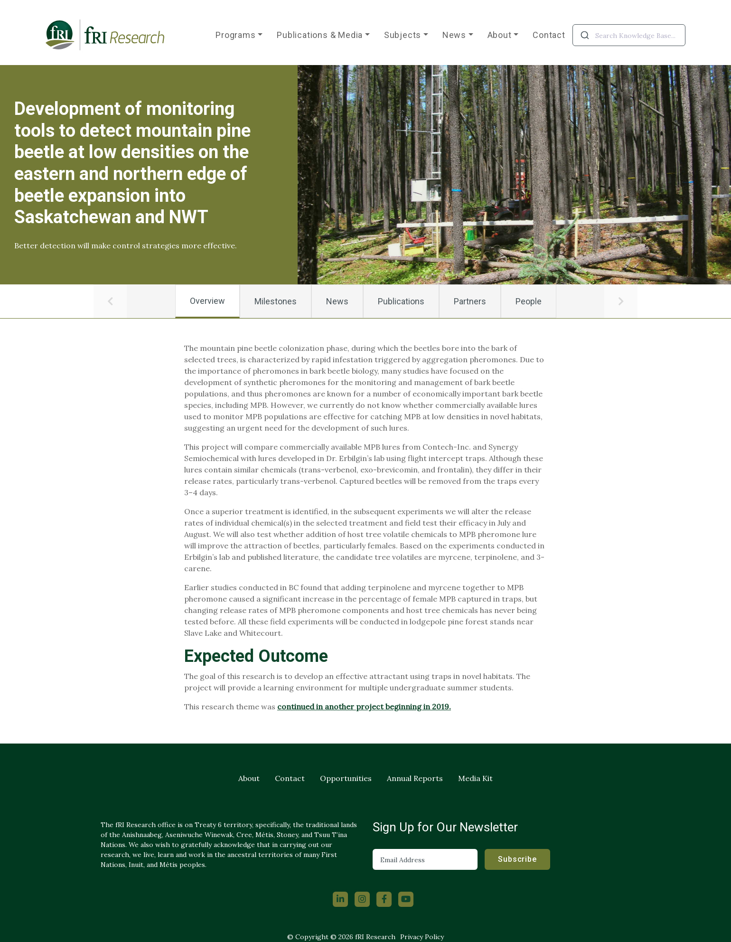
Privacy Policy (422, 937)
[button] (110, 301)
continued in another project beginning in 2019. (364, 706)
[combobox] (628, 35)
